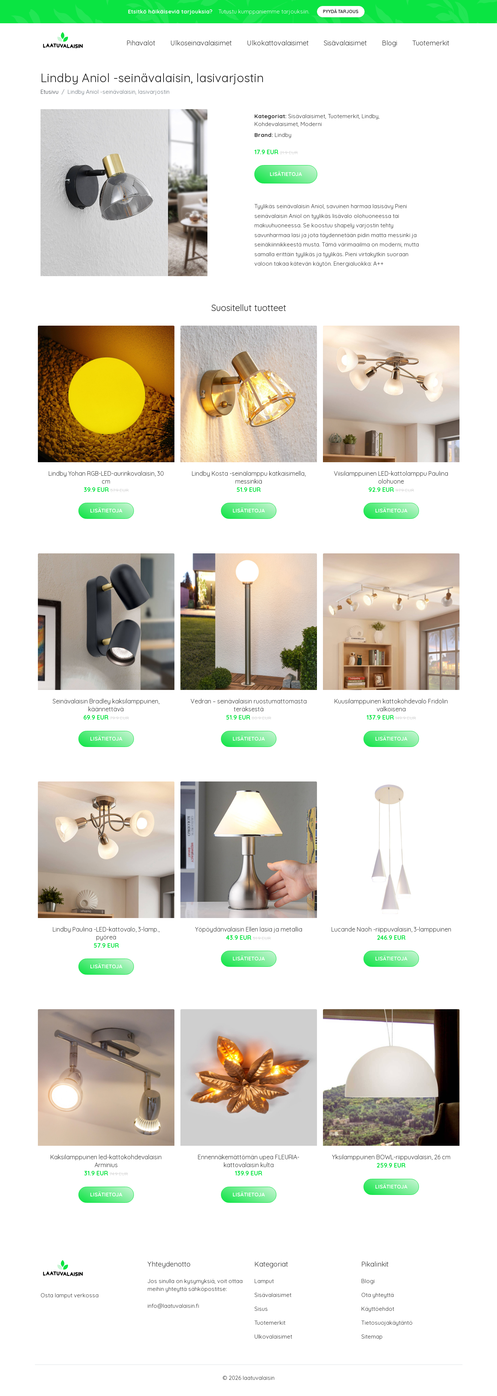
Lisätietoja (286, 179)
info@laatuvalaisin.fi (173, 1311)
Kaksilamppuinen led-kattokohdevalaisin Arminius (106, 1166)
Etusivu (50, 97)
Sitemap (372, 1341)
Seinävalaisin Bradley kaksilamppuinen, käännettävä (106, 710)
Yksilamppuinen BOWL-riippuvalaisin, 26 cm (391, 1162)
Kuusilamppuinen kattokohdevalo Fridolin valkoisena (391, 710)
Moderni (311, 129)
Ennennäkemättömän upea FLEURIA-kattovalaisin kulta (248, 1166)
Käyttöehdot (377, 1314)
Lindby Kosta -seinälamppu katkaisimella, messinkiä (249, 482)
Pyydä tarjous (341, 11)
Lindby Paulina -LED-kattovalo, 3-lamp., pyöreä (106, 938)
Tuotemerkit (430, 45)
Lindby (370, 121)
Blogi (389, 45)
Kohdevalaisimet (276, 129)
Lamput (264, 1286)
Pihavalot (140, 45)
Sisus (261, 1314)
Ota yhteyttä (377, 1300)
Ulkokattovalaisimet (278, 45)
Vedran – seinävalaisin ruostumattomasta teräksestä (249, 710)
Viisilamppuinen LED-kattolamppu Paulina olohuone (391, 482)
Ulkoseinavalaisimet (201, 45)
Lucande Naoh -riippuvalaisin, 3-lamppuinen (391, 934)
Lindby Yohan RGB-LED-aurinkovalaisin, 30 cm (106, 482)
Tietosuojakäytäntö (387, 1327)
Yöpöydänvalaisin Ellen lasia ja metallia (248, 934)
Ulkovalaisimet (273, 1341)
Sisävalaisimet (345, 45)
